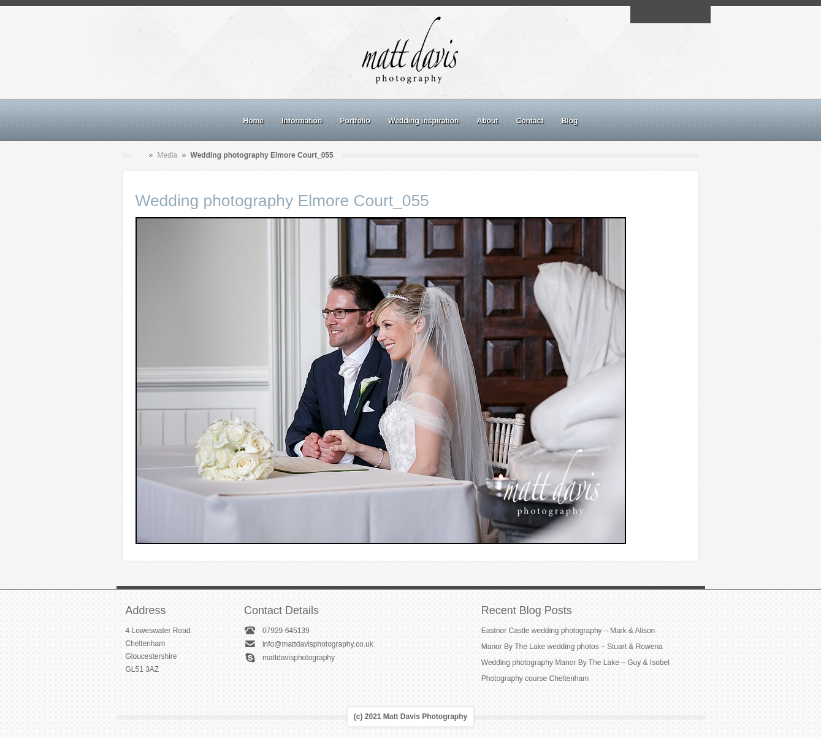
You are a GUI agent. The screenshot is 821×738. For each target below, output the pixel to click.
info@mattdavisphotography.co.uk (317, 644)
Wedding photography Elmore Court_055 (282, 200)
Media (168, 155)
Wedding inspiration (423, 121)
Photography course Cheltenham (535, 678)
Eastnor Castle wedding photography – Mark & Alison (568, 630)
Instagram (670, 15)
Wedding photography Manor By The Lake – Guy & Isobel (575, 662)
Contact (530, 121)
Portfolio (355, 121)
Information (301, 121)
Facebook (656, 15)
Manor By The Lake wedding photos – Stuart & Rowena (572, 646)
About (487, 121)
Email (642, 15)
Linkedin (684, 15)
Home (253, 121)
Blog (570, 121)
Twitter (698, 15)
